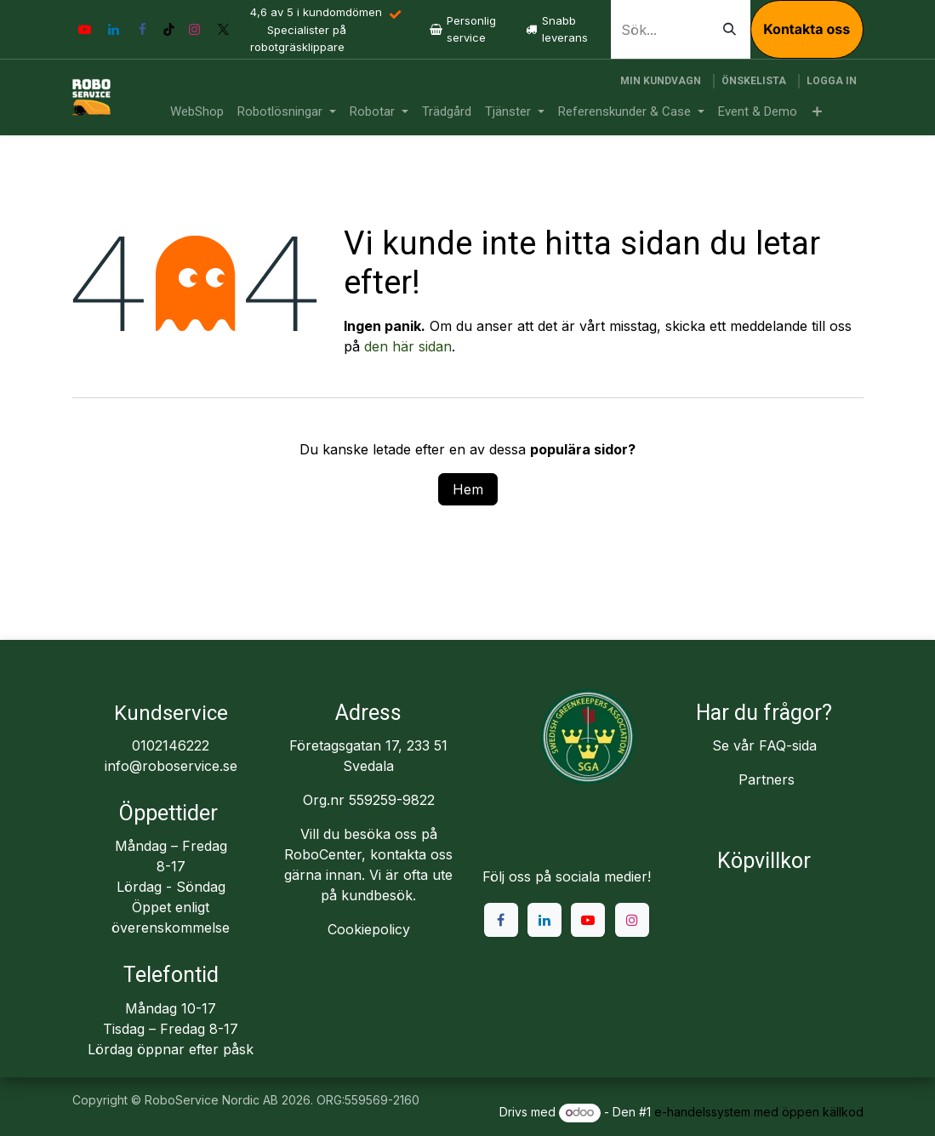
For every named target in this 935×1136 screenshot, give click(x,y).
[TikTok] (169, 29)
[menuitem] (197, 111)
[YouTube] (85, 30)
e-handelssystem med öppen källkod (759, 1112)
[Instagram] (195, 30)
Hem (468, 489)
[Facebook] (143, 30)
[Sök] (729, 29)
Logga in (832, 81)
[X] (224, 30)
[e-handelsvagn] (660, 80)
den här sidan (408, 346)
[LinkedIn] (114, 30)
